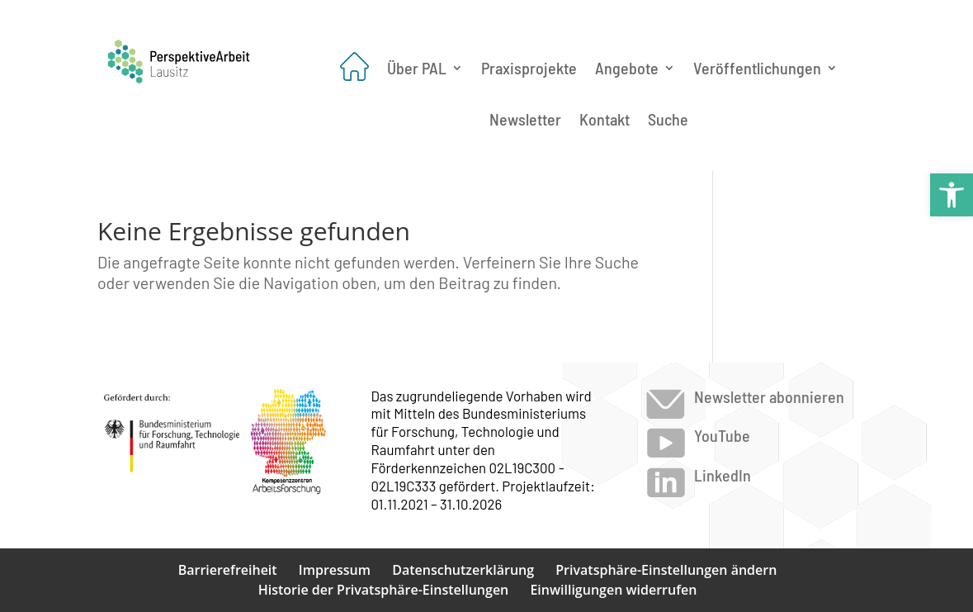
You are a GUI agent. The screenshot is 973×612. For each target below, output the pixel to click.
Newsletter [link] (525, 119)
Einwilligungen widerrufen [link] (613, 590)
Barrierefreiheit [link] (227, 570)
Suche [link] (668, 119)
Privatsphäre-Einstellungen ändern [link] (666, 570)
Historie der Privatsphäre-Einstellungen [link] (383, 590)
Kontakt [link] (604, 119)
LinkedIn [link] (722, 475)
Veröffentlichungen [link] (757, 68)
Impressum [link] (335, 570)
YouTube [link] (722, 435)
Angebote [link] (627, 68)
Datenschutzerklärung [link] (463, 570)
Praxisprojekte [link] (529, 68)
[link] (951, 194)
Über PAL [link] (416, 68)
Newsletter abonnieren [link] (769, 396)
